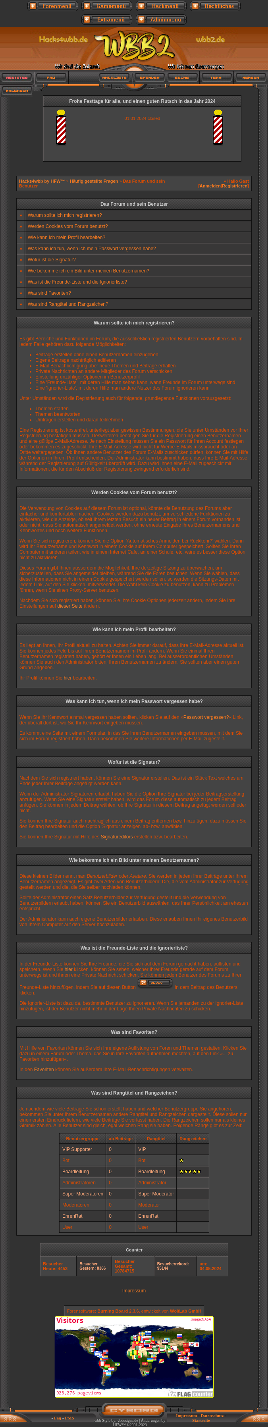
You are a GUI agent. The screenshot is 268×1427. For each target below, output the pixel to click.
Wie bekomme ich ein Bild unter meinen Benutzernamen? (88, 271)
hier (67, 678)
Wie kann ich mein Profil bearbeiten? (66, 237)
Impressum (134, 1291)
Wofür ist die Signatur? (52, 260)
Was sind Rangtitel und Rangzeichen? (68, 304)
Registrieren (234, 185)
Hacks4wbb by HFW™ (42, 181)
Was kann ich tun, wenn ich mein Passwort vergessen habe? (92, 248)
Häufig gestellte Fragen (94, 181)
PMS (69, 1417)
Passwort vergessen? (206, 717)
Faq (57, 1417)
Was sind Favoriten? (49, 293)
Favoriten (44, 1069)
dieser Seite (69, 606)
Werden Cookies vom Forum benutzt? (68, 226)
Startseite (201, 1420)
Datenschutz (212, 1415)
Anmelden (210, 185)
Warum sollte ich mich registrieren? (65, 215)
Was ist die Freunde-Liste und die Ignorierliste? (77, 282)
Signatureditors (117, 837)
